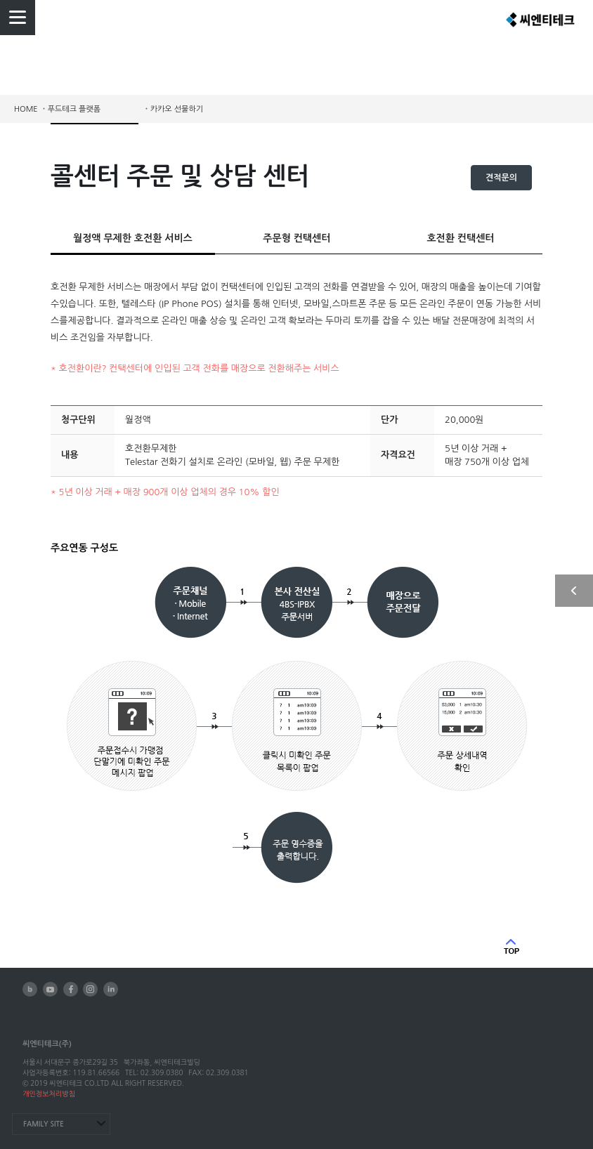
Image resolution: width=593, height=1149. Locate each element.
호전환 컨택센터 (460, 238)
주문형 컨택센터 (296, 238)
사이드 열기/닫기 (574, 590)
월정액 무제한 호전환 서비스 (133, 238)
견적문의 (501, 177)
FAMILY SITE (43, 1124)
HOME (26, 109)
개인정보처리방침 (48, 1093)
